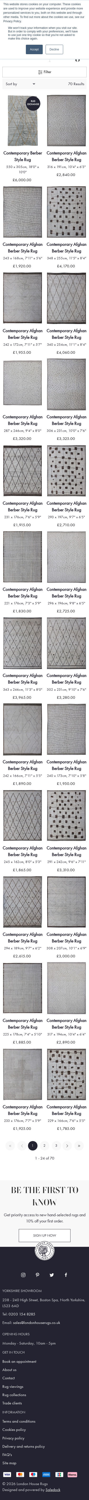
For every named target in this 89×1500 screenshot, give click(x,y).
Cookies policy (14, 1429)
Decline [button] (54, 49)
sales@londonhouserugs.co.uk (36, 1322)
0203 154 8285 (22, 1314)
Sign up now (44, 1235)
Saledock (53, 1489)
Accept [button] (34, 49)
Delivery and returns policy (23, 1446)
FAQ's (7, 1454)
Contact (8, 1378)
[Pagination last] (79, 1145)
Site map (9, 1462)
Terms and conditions (18, 1421)
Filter (44, 72)
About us (9, 1369)
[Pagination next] (67, 1145)
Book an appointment (19, 1361)
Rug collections (14, 1394)
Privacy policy (13, 1438)
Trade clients (12, 1403)
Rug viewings (12, 1386)
